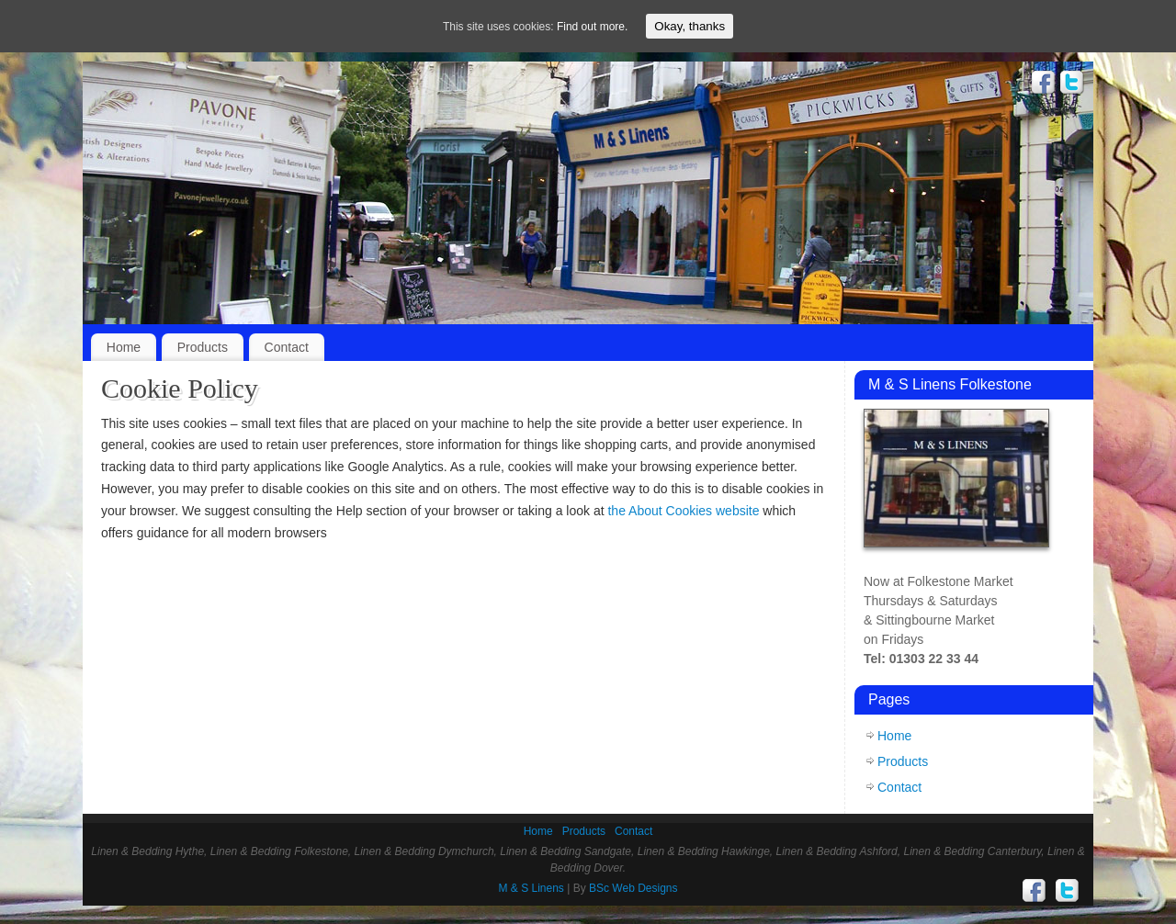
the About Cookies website (683, 510)
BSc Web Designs (633, 888)
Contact (287, 347)
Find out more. (592, 26)
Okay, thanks (689, 26)
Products (202, 347)
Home (124, 347)
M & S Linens (531, 888)
